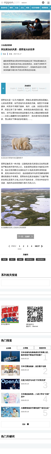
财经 (11, 8)
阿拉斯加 (40, 259)
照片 (12, 259)
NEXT (37, 246)
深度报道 (45, 8)
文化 (22, 8)
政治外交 (4, 8)
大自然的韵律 (6, 45)
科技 (27, 8)
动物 (20, 259)
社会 (16, 8)
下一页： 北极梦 (25, 236)
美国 (4, 259)
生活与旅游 (35, 8)
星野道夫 (29, 259)
